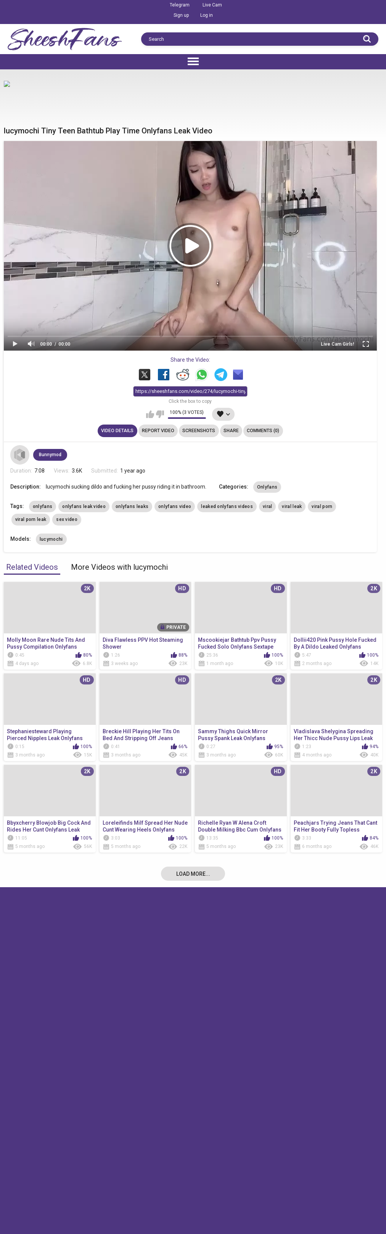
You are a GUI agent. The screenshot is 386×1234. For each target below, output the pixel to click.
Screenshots (198, 430)
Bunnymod (50, 454)
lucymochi (51, 539)
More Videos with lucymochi (119, 567)
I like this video (150, 414)
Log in (206, 15)
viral (267, 506)
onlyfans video (174, 506)
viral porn (322, 506)
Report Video (158, 430)
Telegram (180, 5)
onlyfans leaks (132, 506)
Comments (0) (263, 430)
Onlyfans (267, 487)
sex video (66, 519)
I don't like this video (160, 414)
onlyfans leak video (84, 506)
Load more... (193, 874)
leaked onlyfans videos (227, 506)
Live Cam (212, 5)
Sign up (181, 15)
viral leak (292, 506)
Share (231, 430)
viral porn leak (31, 519)
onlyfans (42, 506)
